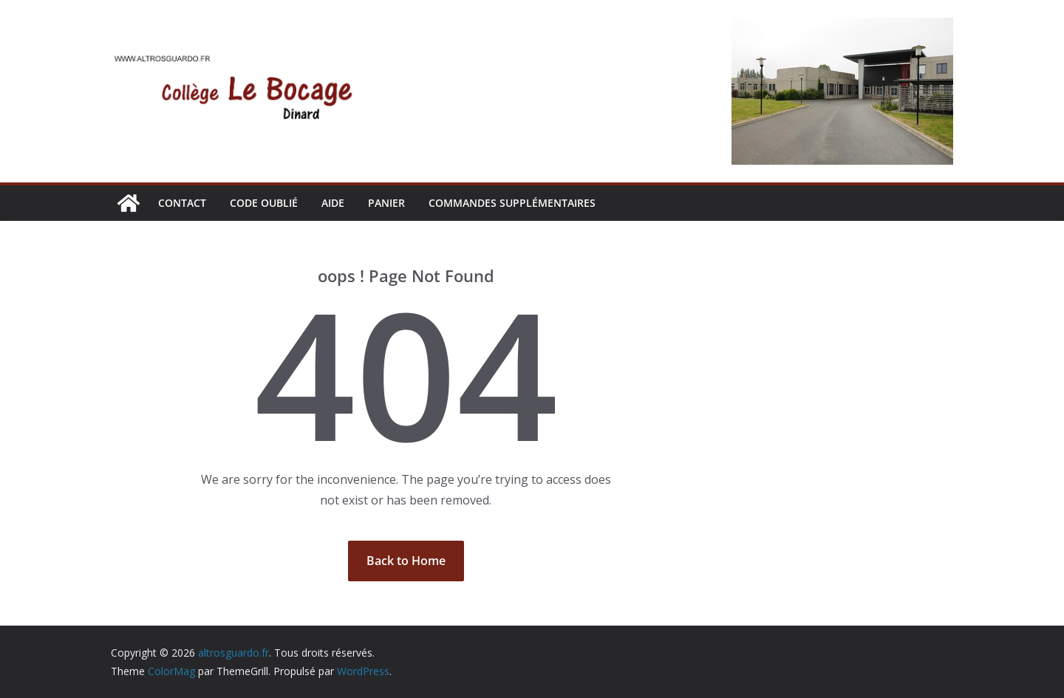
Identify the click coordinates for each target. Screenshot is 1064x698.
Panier (386, 203)
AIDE (332, 203)
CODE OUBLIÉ (264, 203)
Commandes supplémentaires (512, 203)
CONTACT (182, 203)
